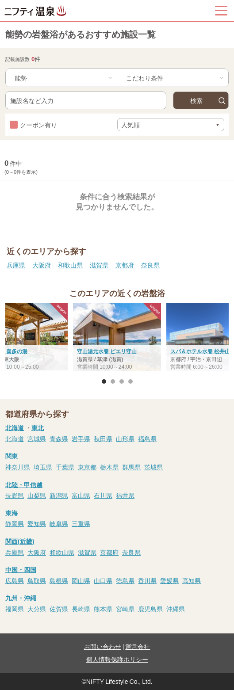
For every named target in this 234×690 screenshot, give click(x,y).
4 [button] (130, 381)
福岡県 (14, 608)
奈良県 (150, 264)
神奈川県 (17, 466)
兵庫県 (16, 264)
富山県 (81, 495)
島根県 (59, 580)
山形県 (125, 438)
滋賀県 (99, 264)
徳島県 (125, 580)
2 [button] (113, 381)
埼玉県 (43, 466)
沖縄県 (175, 608)
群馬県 (131, 466)
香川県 (147, 580)
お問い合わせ (102, 646)
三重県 (81, 523)
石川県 (103, 495)
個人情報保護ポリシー (117, 659)
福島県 (147, 438)
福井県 (125, 495)
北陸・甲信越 (23, 484)
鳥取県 (36, 580)
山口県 (103, 580)
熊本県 (103, 608)
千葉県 (65, 466)
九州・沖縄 (20, 597)
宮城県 (36, 438)
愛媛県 (169, 580)
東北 (37, 427)
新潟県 (59, 495)
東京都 (87, 466)
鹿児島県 (150, 608)
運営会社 (137, 646)
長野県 (14, 495)
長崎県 (81, 608)
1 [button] (104, 381)
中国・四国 (20, 569)
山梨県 (36, 495)
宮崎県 (125, 608)
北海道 (14, 427)
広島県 (14, 580)
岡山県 (81, 580)
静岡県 (14, 523)
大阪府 (41, 264)
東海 (11, 512)
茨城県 (153, 466)
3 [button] (121, 381)
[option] (117, 338)
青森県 (59, 438)
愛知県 (36, 523)
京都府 (124, 264)
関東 (11, 455)
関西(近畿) (19, 541)
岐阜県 (59, 523)
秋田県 (103, 438)
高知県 (191, 580)
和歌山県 (70, 264)
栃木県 (109, 466)
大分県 (36, 608)
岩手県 (81, 438)
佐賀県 (59, 608)
